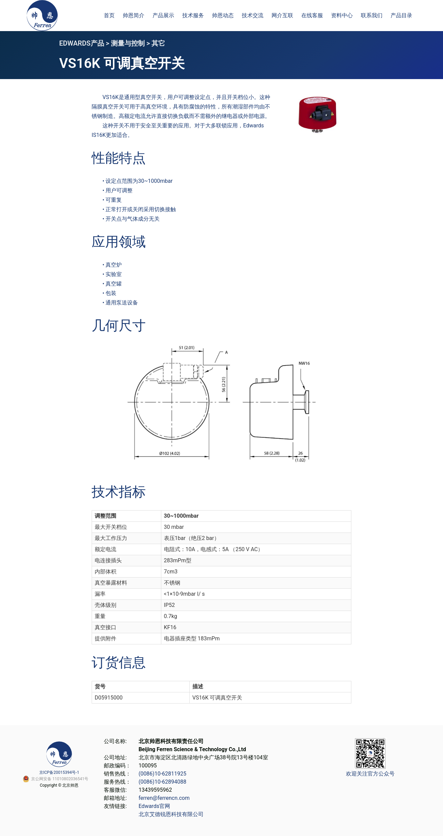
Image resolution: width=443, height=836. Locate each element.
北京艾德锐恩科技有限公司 (171, 814)
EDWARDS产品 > (85, 43)
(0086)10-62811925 (162, 773)
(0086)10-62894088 (162, 782)
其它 (158, 43)
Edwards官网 (154, 806)
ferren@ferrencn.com (164, 798)
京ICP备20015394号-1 (59, 772)
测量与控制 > (131, 43)
